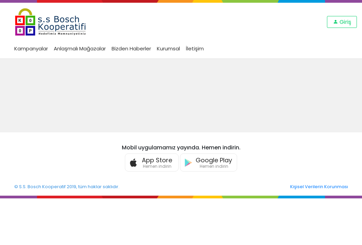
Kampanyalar (31, 48)
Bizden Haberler (131, 48)
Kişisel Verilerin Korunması (319, 186)
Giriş (342, 22)
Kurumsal (168, 48)
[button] (152, 162)
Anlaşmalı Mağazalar (80, 48)
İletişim (195, 48)
